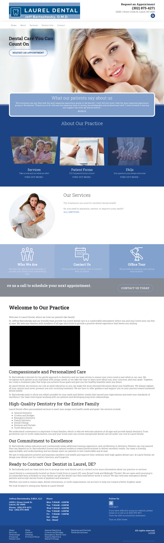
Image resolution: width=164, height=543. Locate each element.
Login (151, 530)
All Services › (71, 214)
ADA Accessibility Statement (131, 512)
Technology (14, 532)
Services (34, 25)
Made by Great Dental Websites (139, 538)
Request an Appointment (136, 4)
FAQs (27, 527)
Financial (13, 534)
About (11, 527)
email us (113, 510)
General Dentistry (53, 527)
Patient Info (14, 536)
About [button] (23, 25)
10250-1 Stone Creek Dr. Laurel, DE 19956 (20, 500)
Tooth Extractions (79, 530)
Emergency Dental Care (55, 532)
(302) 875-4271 (143, 8)
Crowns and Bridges (54, 530)
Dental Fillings (52, 536)
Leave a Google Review (153, 16)
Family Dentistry (53, 534)
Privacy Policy (32, 534)
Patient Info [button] (47, 25)
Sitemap (29, 532)
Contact (61, 25)
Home (13, 25)
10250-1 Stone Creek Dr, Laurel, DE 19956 (135, 11)
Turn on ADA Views (118, 516)
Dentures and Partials (81, 527)
